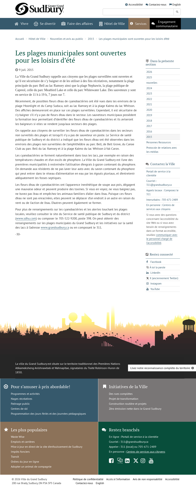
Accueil (19, 38)
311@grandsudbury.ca (134, 441)
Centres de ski (19, 408)
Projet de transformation (123, 398)
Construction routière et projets (128, 403)
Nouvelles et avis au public (66, 38)
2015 (91, 38)
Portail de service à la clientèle (139, 436)
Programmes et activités (25, 393)
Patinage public (20, 403)
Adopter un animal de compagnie (31, 466)
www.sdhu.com (26, 218)
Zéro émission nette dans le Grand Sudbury (135, 408)
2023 (149, 93)
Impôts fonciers (20, 451)
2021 (149, 104)
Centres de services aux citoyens (145, 451)
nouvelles (151, 82)
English (177, 4)
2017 (149, 126)
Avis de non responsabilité (147, 479)
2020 (149, 110)
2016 (149, 131)
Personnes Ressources (158, 142)
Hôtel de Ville (37, 38)
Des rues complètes (121, 393)
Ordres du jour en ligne (25, 461)
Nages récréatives (21, 398)
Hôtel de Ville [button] (112, 23)
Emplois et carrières (23, 441)
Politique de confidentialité (88, 479)
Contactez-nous (157, 4)
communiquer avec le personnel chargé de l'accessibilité (161, 239)
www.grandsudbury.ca (55, 227)
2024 (149, 88)
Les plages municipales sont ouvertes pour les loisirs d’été (134, 38)
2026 (149, 72)
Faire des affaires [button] (77, 23)
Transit (15, 456)
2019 (149, 115)
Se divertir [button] (45, 23)
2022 (149, 99)
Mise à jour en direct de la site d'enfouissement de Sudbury (46, 446)
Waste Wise (17, 436)
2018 (149, 120)
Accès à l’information (118, 479)
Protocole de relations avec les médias (161, 149)
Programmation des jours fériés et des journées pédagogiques (48, 413)
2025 (149, 77)
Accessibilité (136, 4)
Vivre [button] (21, 23)
